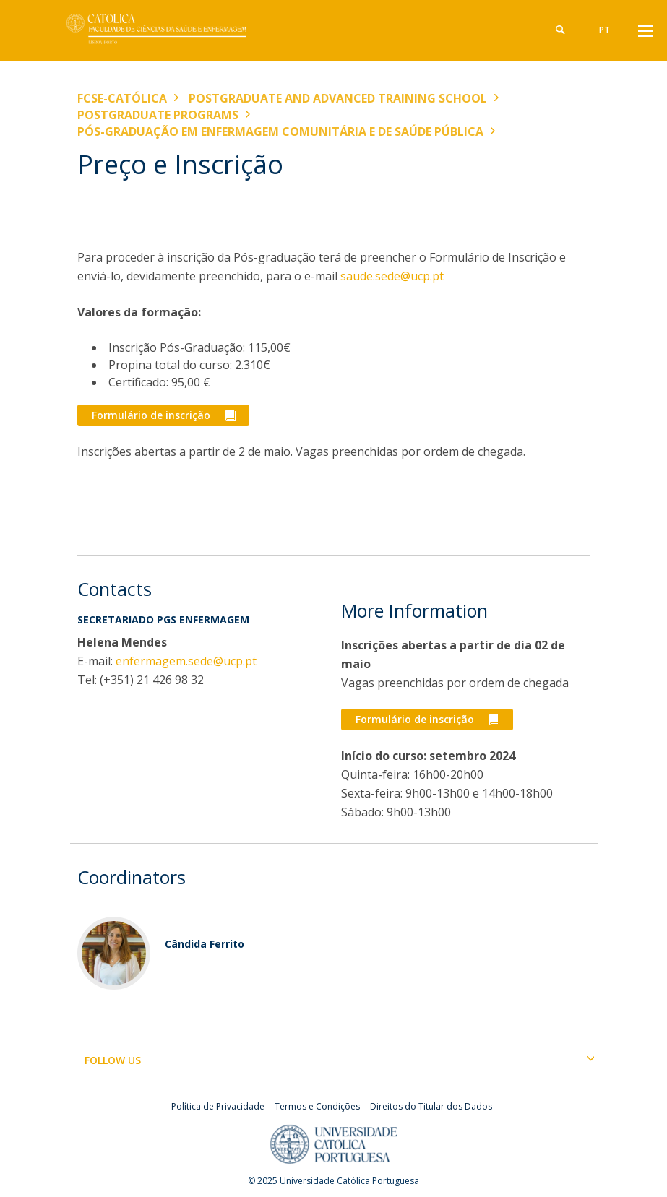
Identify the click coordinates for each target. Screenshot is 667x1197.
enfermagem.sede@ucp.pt (186, 661)
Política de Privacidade (217, 1106)
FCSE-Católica (122, 98)
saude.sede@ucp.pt (390, 276)
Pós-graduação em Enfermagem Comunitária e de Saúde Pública (280, 131)
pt (604, 30)
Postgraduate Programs (157, 115)
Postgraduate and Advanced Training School (338, 98)
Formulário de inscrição (151, 415)
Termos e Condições (317, 1106)
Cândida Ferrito (204, 944)
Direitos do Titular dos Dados (431, 1106)
